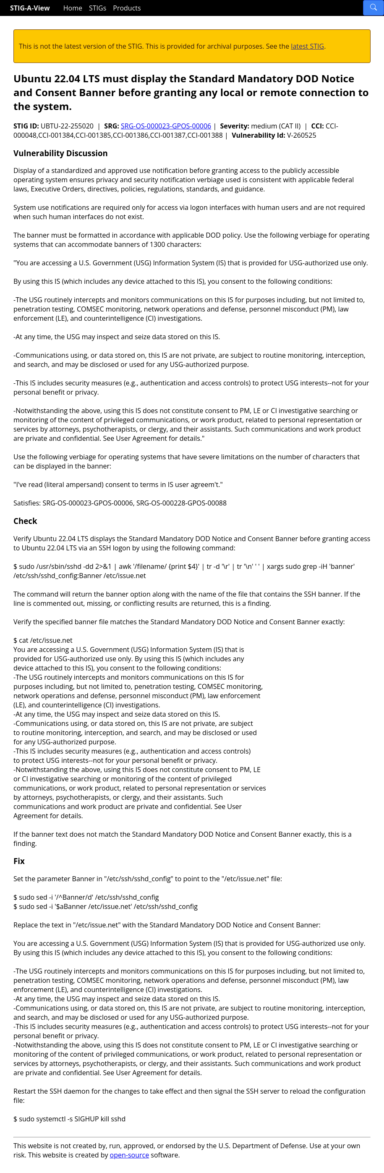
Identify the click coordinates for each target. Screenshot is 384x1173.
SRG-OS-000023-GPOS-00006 (166, 126)
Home (72, 8)
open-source (129, 1155)
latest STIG (307, 46)
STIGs (97, 8)
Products (127, 8)
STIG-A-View (30, 8)
